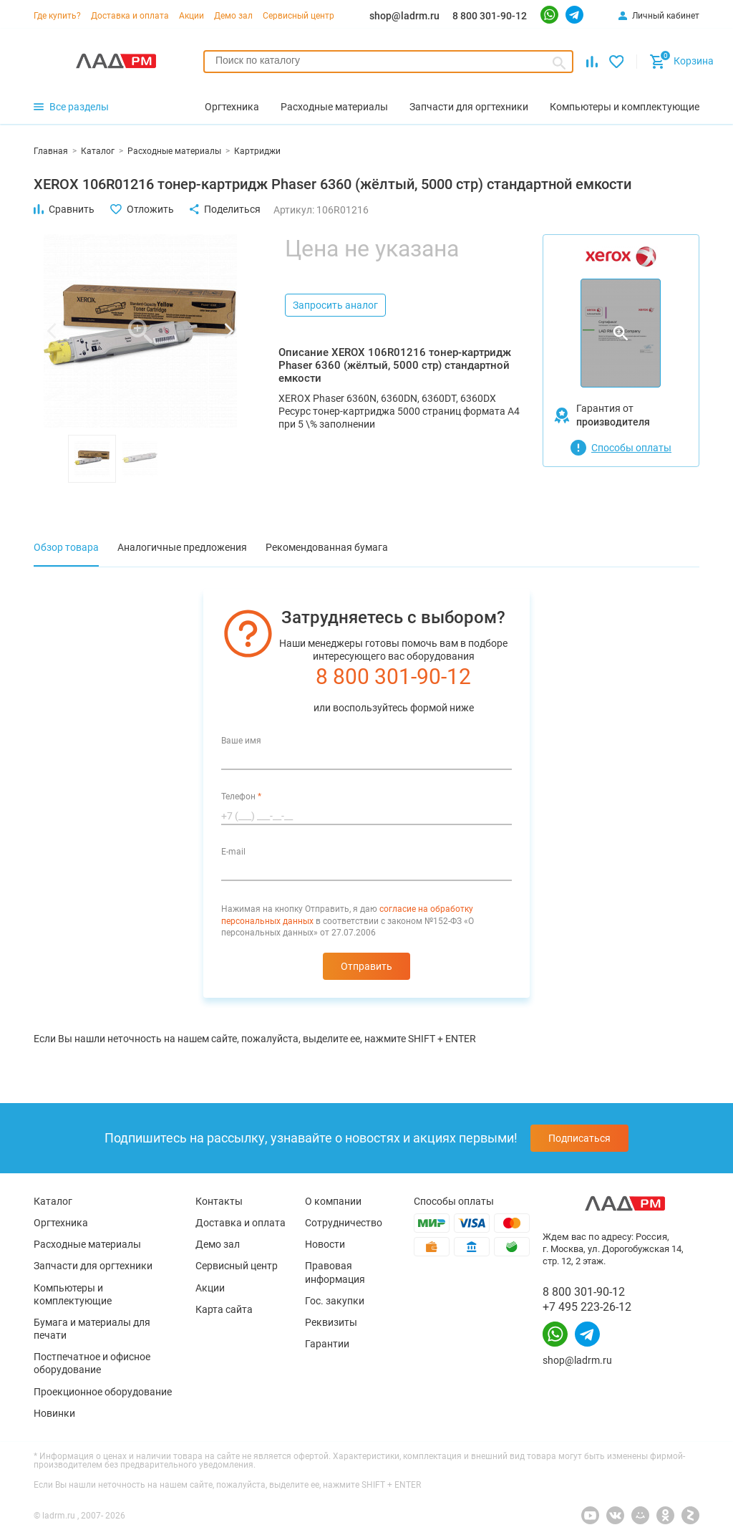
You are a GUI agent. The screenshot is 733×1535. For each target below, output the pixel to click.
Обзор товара (66, 547)
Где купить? (57, 16)
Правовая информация (335, 1272)
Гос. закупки (334, 1301)
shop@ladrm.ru (404, 15)
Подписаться (579, 1138)
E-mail (233, 852)
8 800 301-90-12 (489, 15)
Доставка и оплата (130, 16)
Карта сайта (224, 1309)
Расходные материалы (87, 1244)
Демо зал (233, 16)
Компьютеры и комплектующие (73, 1294)
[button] (51, 331)
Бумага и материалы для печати (92, 1329)
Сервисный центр (298, 16)
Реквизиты (331, 1322)
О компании (333, 1201)
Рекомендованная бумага (327, 547)
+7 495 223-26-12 (587, 1307)
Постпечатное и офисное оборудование (92, 1363)
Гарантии (327, 1343)
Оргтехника (61, 1222)
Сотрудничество (343, 1222)
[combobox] (388, 61)
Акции (191, 16)
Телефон (241, 796)
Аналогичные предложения (182, 547)
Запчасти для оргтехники (93, 1265)
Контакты (219, 1201)
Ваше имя (241, 741)
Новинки (54, 1413)
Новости (325, 1244)
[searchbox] (388, 60)
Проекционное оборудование (103, 1391)
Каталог (53, 1201)
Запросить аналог (335, 305)
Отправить (366, 966)
